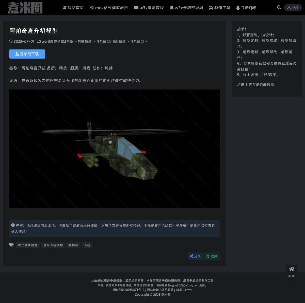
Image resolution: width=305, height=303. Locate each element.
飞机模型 (137, 41)
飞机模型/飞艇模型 (111, 41)
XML (179, 290)
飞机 (87, 245)
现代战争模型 (28, 245)
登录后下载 (27, 54)
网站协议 (153, 290)
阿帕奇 (73, 245)
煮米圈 (165, 294)
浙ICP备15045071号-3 (129, 290)
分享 (195, 256)
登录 (293, 8)
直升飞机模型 (53, 245)
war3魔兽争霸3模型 (57, 41)
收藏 (211, 256)
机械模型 (84, 41)
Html (188, 290)
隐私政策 (167, 290)
